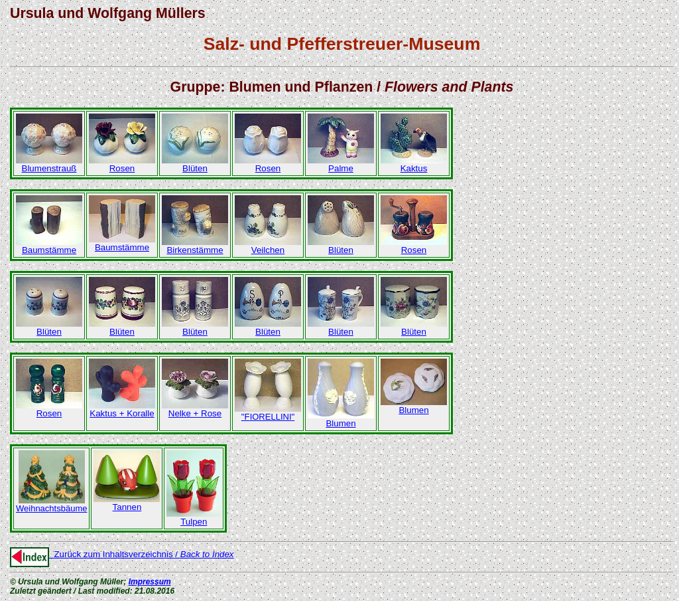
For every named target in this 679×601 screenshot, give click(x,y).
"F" (268, 413)
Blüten (195, 164)
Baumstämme (49, 246)
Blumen (341, 419)
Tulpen (193, 518)
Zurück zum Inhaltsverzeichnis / (122, 554)
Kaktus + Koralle (122, 409)
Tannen (126, 503)
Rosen (122, 164)
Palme (341, 164)
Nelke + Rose (195, 409)
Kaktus (414, 164)
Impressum (150, 581)
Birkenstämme (195, 246)
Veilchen (268, 246)
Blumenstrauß (49, 164)
